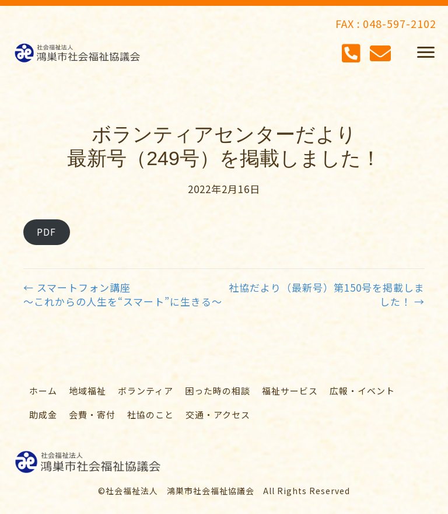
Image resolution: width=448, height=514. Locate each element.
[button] (425, 52)
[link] (43, 391)
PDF (46, 232)
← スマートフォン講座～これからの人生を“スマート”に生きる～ (122, 295)
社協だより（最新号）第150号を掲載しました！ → (327, 295)
